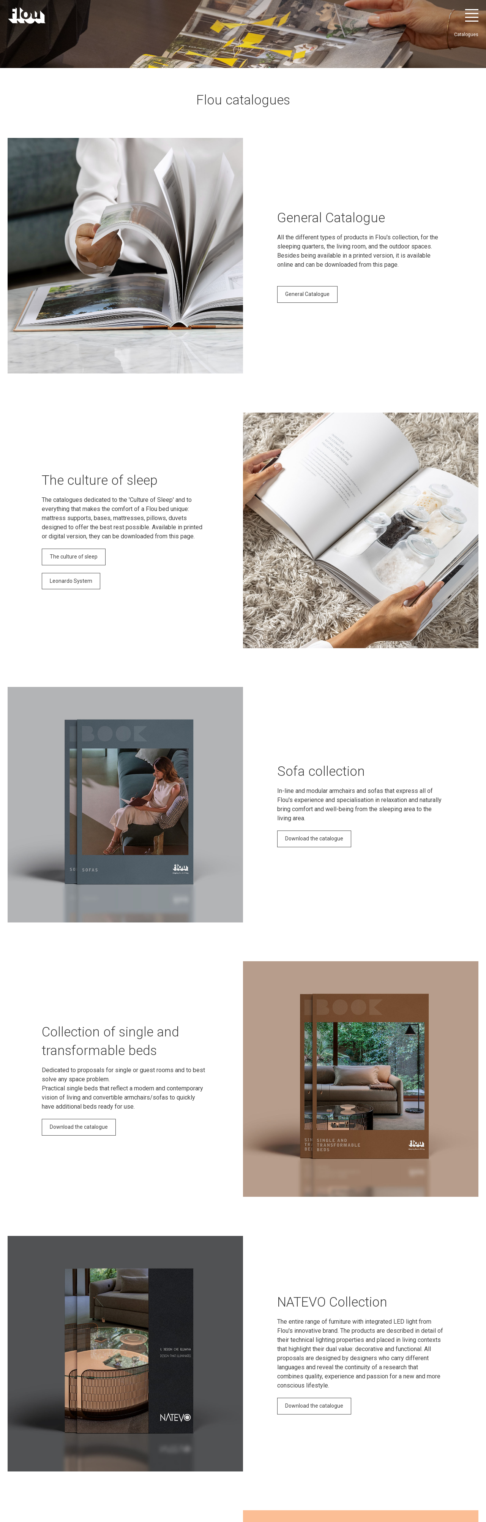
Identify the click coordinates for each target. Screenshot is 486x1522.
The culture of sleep (74, 557)
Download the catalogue (314, 838)
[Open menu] (471, 15)
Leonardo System (71, 581)
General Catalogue (307, 294)
